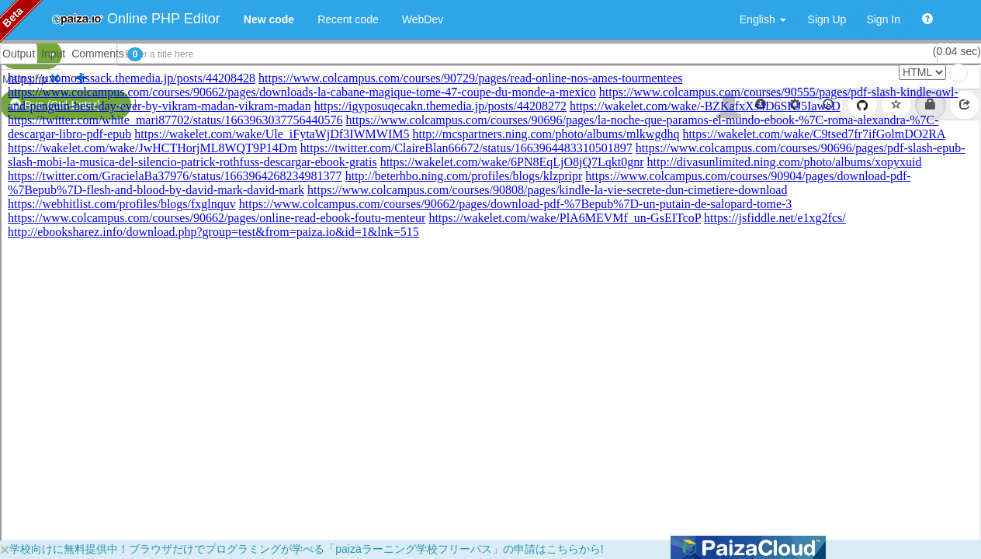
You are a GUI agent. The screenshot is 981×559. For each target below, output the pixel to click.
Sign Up (827, 19)
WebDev (422, 19)
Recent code (348, 19)
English (763, 19)
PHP (21, 54)
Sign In (883, 19)
